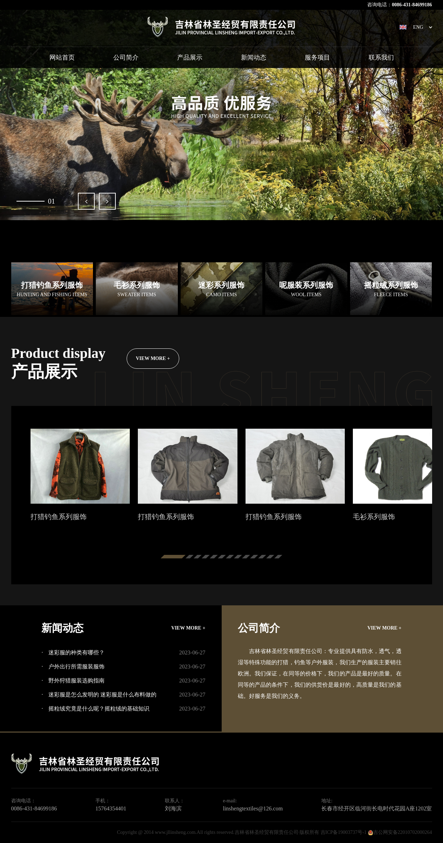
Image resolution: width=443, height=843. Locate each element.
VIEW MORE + (153, 358)
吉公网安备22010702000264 (402, 832)
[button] (86, 201)
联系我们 (381, 57)
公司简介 (126, 57)
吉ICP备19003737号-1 (344, 832)
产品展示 (189, 57)
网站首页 (62, 57)
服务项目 (317, 57)
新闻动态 (253, 57)
